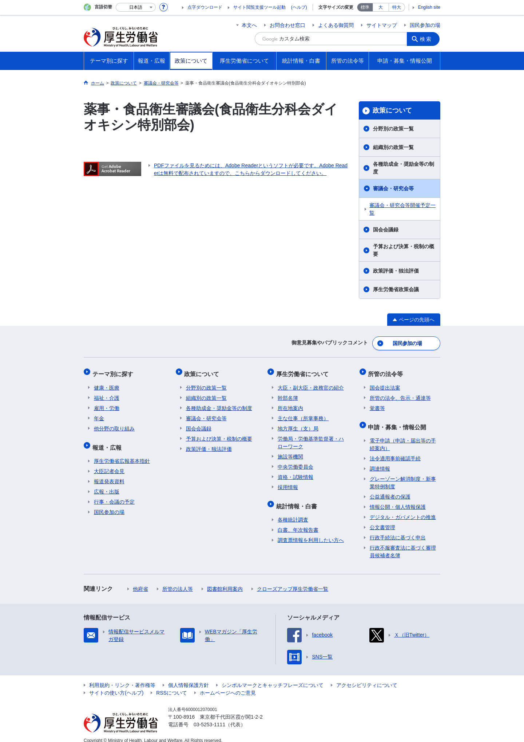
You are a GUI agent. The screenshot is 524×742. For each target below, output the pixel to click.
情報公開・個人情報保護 (398, 499)
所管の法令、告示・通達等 (400, 393)
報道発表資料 (109, 473)
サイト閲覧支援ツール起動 (259, 7)
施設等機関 (290, 452)
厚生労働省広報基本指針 (122, 453)
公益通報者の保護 (390, 489)
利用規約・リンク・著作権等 (122, 677)
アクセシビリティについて (366, 677)
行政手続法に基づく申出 (398, 529)
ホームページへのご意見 (228, 685)
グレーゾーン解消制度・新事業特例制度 (403, 474)
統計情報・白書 (298, 499)
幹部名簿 (288, 393)
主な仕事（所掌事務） (303, 414)
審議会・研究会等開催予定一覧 (402, 209)
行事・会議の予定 (114, 494)
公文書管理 (382, 519)
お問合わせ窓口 (287, 25)
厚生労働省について (304, 371)
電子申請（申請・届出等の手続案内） (403, 436)
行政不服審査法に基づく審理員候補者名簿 (403, 543)
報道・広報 (108, 441)
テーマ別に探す (114, 371)
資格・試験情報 (295, 472)
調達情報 (380, 461)
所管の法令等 (387, 371)
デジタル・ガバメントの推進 (403, 509)
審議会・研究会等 (393, 188)
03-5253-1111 (209, 716)
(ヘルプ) (299, 7)
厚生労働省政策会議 (396, 289)
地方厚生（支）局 (298, 424)
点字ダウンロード (204, 7)
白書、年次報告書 (298, 522)
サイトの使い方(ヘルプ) (116, 685)
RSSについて (171, 685)
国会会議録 (385, 230)
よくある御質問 (336, 25)
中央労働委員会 (295, 462)
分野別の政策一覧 (393, 129)
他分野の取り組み (114, 424)
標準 (365, 7)
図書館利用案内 (225, 581)
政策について (392, 110)
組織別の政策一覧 (393, 147)
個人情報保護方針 (188, 677)
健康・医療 (106, 383)
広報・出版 (106, 484)
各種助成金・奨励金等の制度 (403, 168)
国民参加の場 (425, 25)
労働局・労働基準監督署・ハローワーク (311, 438)
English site (429, 7)
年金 (99, 414)
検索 (427, 39)
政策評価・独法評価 (396, 271)
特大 (396, 7)
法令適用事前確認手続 (395, 450)
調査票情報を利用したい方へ (311, 532)
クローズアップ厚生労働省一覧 (292, 581)
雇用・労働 (106, 403)
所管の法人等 (177, 581)
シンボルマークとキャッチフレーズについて (272, 677)
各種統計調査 (293, 512)
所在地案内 (290, 403)
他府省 (140, 581)
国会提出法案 (385, 383)
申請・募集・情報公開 (399, 420)
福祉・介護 (106, 393)
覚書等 (377, 403)
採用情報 (288, 482)
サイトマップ (381, 25)
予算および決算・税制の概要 (403, 250)
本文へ (249, 25)
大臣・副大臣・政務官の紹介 (311, 383)
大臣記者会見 (109, 463)
